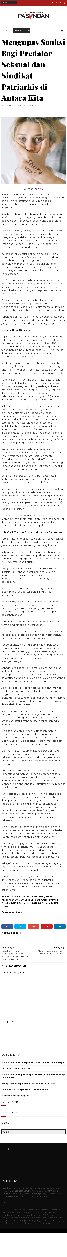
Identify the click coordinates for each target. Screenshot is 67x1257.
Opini (39, 129)
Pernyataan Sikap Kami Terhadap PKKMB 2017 (28, 1107)
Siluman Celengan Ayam (15, 1119)
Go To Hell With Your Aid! (15, 1092)
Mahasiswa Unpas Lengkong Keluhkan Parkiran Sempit (32, 1086)
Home (7, 32)
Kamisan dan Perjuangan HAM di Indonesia (26, 1113)
